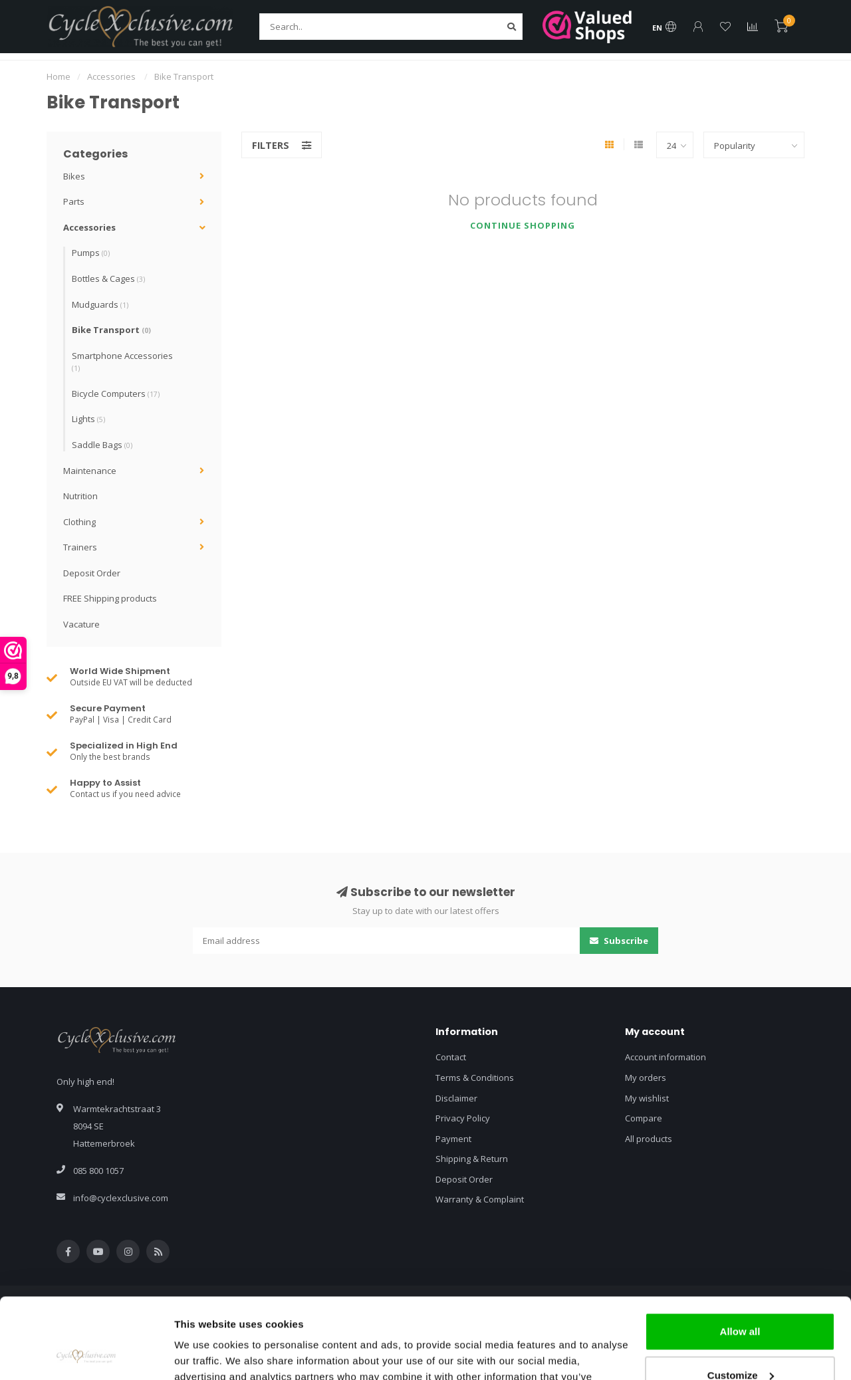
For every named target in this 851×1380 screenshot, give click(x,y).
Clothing (79, 522)
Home (58, 76)
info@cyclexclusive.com (120, 1198)
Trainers (80, 547)
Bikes (74, 176)
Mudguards (100, 304)
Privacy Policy (462, 1118)
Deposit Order (91, 573)
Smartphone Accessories (122, 362)
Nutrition (80, 496)
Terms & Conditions (474, 1078)
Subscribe (619, 941)
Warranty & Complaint (479, 1199)
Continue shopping (522, 225)
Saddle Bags (102, 445)
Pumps (91, 253)
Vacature (81, 624)
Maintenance (89, 471)
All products (648, 1139)
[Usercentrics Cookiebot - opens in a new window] (86, 1354)
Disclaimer (456, 1098)
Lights (88, 419)
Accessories (89, 227)
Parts (73, 201)
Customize (740, 1299)
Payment (453, 1139)
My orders (645, 1078)
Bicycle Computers (116, 394)
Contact (450, 1057)
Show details (205, 1353)
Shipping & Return (471, 1159)
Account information (665, 1057)
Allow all (740, 1256)
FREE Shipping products (110, 598)
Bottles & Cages (108, 279)
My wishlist (647, 1098)
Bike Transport (111, 330)
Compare (643, 1118)
